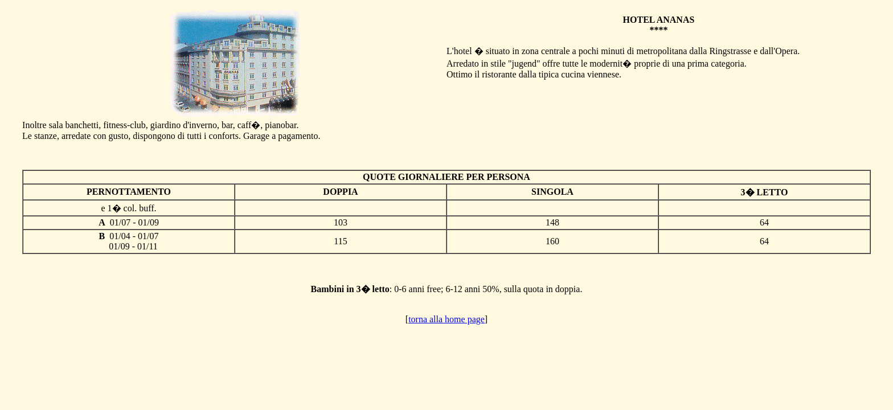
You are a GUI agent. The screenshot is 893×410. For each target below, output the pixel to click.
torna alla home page (446, 319)
